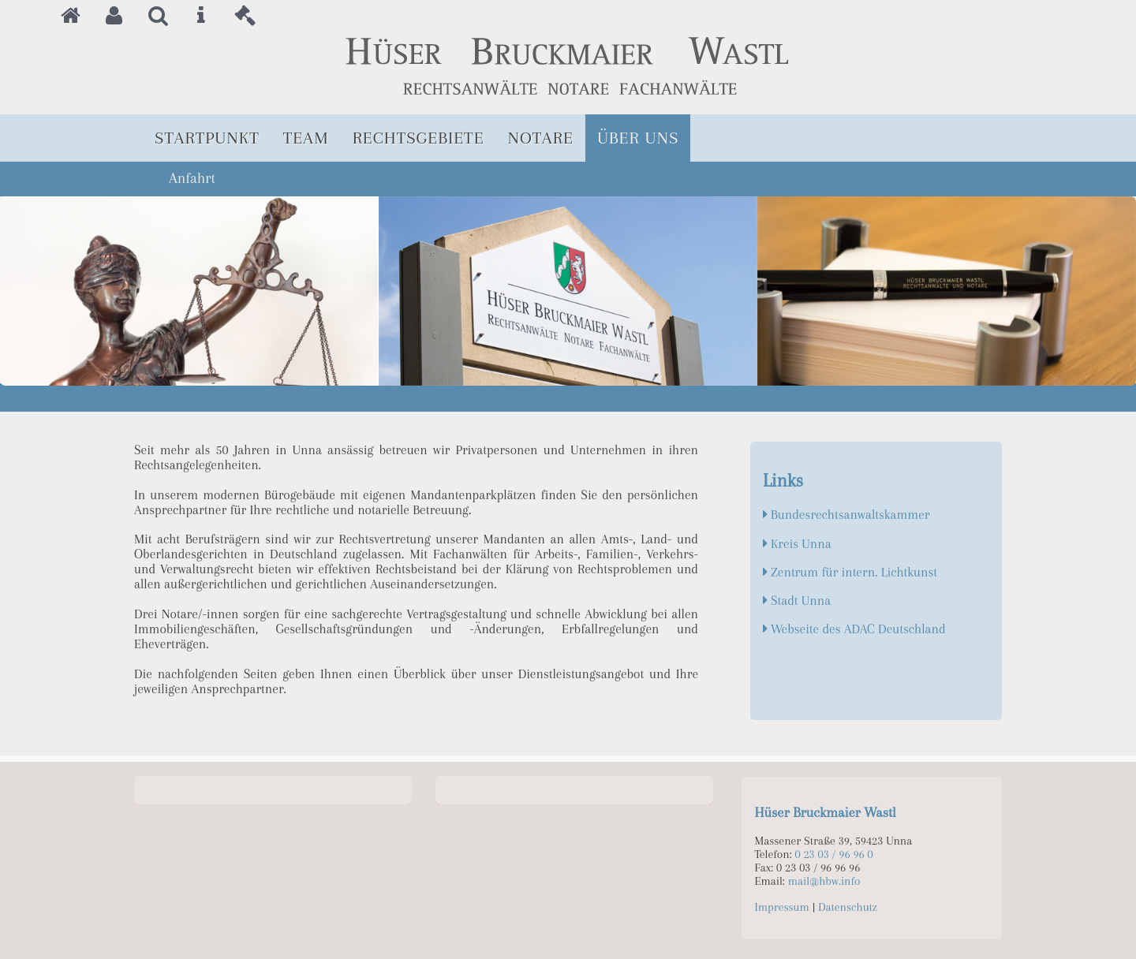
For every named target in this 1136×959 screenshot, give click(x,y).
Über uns (637, 137)
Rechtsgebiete (418, 137)
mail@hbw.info (824, 881)
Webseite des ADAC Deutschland (858, 628)
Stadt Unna (801, 600)
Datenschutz (847, 907)
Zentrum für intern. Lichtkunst (854, 572)
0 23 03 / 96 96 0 (834, 854)
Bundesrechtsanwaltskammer (850, 514)
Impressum (782, 907)
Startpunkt (207, 137)
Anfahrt (192, 178)
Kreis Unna (801, 543)
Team (306, 137)
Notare (541, 137)
